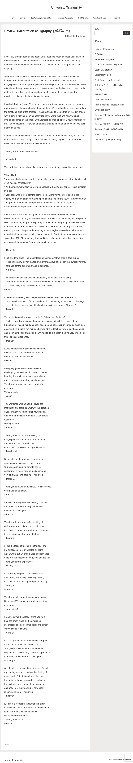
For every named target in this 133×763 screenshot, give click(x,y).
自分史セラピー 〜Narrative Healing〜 (108, 87)
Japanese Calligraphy (105, 59)
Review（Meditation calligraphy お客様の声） (112, 117)
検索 (96, 28)
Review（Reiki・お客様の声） (109, 129)
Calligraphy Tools (102, 75)
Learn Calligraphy (103, 70)
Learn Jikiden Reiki (103, 99)
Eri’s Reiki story (102, 110)
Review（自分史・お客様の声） (110, 124)
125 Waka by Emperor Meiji (107, 139)
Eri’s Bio (98, 54)
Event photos (100, 134)
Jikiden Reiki (100, 94)
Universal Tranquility (104, 49)
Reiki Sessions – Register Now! (109, 105)
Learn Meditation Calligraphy (108, 64)
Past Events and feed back (107, 80)
